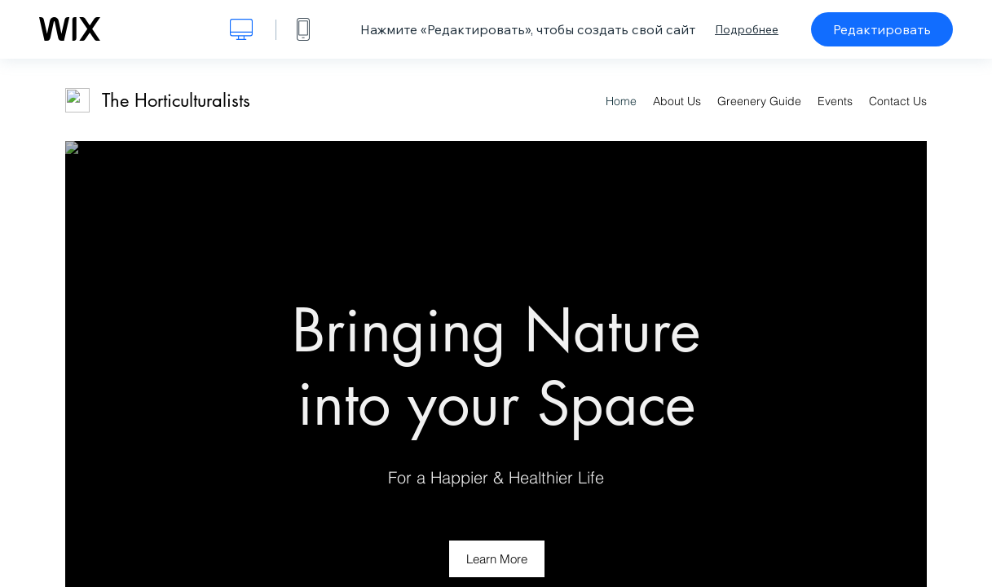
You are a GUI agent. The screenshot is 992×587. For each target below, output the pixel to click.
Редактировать (882, 29)
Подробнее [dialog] (746, 29)
